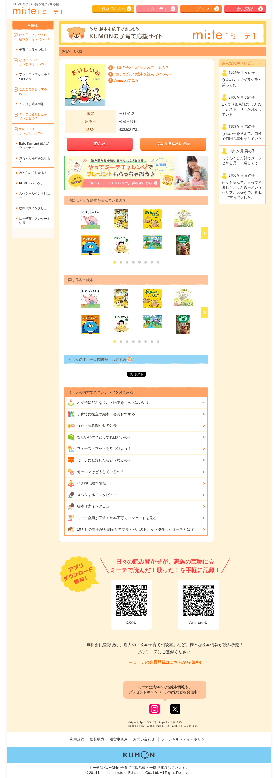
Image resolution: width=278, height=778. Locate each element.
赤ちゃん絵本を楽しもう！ (34, 160)
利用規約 (77, 739)
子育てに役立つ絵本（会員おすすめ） (102, 414)
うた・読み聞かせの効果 (92, 425)
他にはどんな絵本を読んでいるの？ (143, 74)
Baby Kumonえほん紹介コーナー (34, 146)
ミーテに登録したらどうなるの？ (99, 460)
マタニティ (157, 8)
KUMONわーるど (31, 183)
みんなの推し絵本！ (33, 173)
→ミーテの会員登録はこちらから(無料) (165, 662)
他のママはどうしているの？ (95, 471)
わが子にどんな (108, 402)
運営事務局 (119, 739)
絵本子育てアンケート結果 (34, 221)
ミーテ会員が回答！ (112, 518)
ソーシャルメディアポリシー (184, 739)
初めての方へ (113, 8)
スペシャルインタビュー (92, 495)
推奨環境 (97, 739)
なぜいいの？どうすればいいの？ (99, 437)
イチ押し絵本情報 (86, 483)
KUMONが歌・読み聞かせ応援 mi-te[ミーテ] (37, 9)
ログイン (201, 8)
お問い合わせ (144, 739)
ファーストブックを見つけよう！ (99, 448)
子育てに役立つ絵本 (33, 49)
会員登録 (245, 8)
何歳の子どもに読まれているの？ (141, 67)
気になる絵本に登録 (173, 143)
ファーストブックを (34, 77)
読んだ (99, 143)
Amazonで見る (126, 80)
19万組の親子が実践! (130, 529)
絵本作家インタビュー (90, 506)
